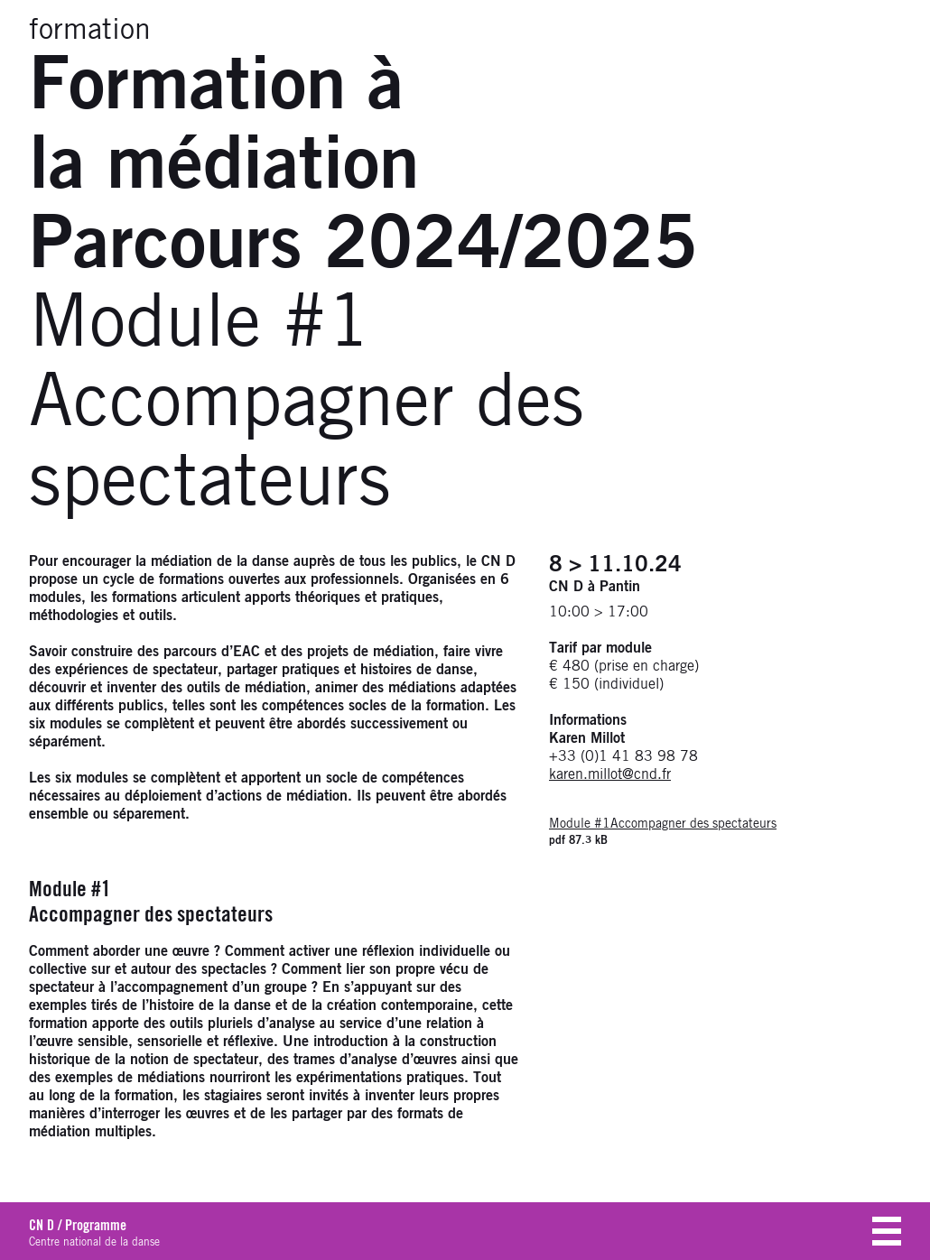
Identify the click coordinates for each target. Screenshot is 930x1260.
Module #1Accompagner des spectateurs (663, 824)
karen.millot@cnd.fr (610, 774)
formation (90, 30)
